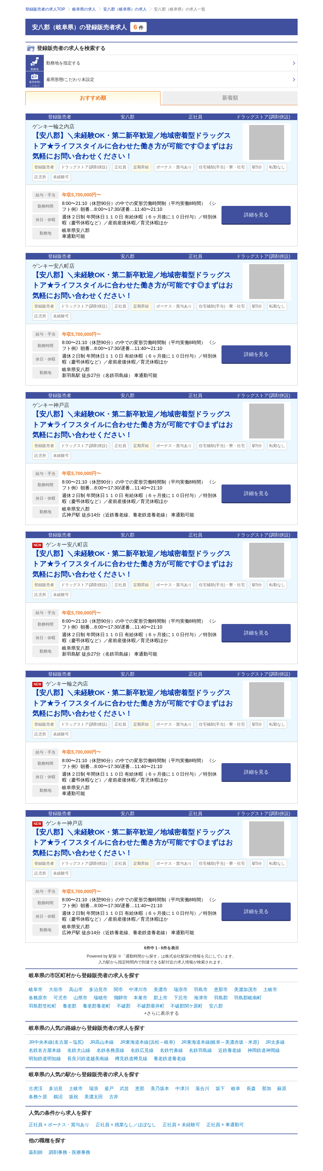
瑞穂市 (100, 997)
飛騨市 (121, 997)
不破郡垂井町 (150, 1006)
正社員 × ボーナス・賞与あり (59, 1124)
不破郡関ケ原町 (186, 1006)
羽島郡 (221, 997)
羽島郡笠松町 (42, 1006)
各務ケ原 (38, 1096)
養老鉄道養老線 (170, 1058)
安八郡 (216, 1006)
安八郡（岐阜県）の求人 (125, 9)
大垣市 (56, 989)
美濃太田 (93, 1096)
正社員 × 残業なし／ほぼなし (126, 1124)
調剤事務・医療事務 (69, 1152)
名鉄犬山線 (78, 1050)
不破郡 (124, 1006)
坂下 (220, 1088)
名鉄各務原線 (110, 1050)
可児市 (60, 997)
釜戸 (109, 1088)
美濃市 (160, 989)
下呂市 (181, 997)
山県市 (80, 997)
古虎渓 (36, 1088)
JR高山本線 (102, 1042)
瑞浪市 (181, 989)
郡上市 (160, 997)
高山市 (76, 989)
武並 (124, 1088)
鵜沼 (58, 1096)
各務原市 (38, 997)
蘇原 (281, 1088)
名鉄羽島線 (200, 1050)
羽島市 (201, 989)
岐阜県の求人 (84, 9)
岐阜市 (36, 989)
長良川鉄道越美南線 (88, 1058)
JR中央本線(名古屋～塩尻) (56, 1042)
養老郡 (69, 1006)
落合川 (202, 1088)
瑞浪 (93, 1088)
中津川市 (138, 989)
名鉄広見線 (142, 1050)
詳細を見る (256, 214)
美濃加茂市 (245, 989)
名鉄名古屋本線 (45, 1050)
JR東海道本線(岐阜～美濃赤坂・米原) (220, 1042)
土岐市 (270, 989)
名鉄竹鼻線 (171, 1050)
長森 (251, 1088)
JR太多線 (275, 1042)
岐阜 (235, 1088)
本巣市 (140, 997)
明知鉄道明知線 (45, 1058)
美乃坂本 (160, 1088)
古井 (113, 1096)
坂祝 (73, 1096)
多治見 (56, 1088)
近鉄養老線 (229, 1050)
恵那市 (221, 989)
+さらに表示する (161, 1013)
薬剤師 (36, 1152)
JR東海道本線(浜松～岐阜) (147, 1042)
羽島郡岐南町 (248, 997)
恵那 (139, 1088)
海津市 (201, 997)
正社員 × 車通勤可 (225, 1124)
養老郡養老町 (96, 1006)
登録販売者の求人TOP (45, 9)
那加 (266, 1088)
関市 (118, 989)
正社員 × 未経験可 (181, 1124)
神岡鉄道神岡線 (264, 1050)
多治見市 (98, 989)
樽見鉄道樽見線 (131, 1058)
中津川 (182, 1088)
